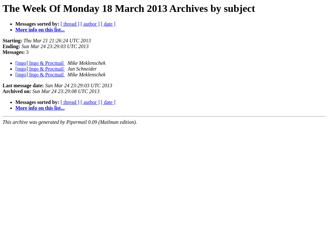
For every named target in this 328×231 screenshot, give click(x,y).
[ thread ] (70, 24)
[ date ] (108, 24)
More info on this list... (40, 29)
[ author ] (90, 24)
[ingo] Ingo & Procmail (40, 63)
